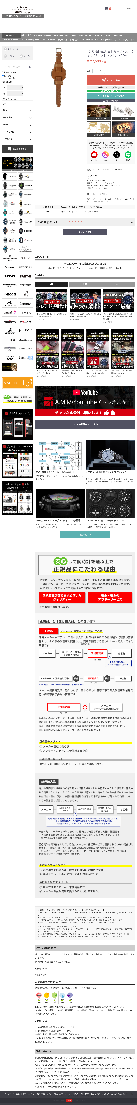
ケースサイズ (8, 132)
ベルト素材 (7, 117)
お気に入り (9, 56)
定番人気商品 (25, 35)
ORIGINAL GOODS (90, 40)
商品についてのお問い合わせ (111, 87)
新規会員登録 (10, 49)
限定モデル (75, 40)
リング (117, 40)
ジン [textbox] (5, 104)
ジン (89, 178)
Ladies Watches (48, 40)
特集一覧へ (85, 534)
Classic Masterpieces (30, 40)
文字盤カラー (8, 139)
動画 (85, 284)
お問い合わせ (119, 23)
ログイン (25, 56)
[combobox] (18, 103)
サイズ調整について (75, 23)
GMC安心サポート (53, 23)
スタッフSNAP (68, 29)
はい (69, 1100)
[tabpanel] (59, 78)
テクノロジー (128, 40)
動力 (5, 110)
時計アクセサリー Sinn (97, 188)
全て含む (6, 76)
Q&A (107, 23)
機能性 (6, 125)
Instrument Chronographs (65, 35)
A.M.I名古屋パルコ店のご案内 (111, 95)
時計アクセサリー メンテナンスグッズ (102, 183)
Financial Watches (10, 40)
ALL (51, 284)
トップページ (18, 23)
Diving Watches (85, 35)
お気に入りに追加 (111, 100)
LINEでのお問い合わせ (111, 91)
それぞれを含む (9, 78)
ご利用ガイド (34, 23)
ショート (118, 284)
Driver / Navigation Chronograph (108, 35)
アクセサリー (106, 40)
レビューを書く (85, 232)
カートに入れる (113, 80)
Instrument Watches (42, 35)
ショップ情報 (94, 23)
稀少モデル (62, 40)
